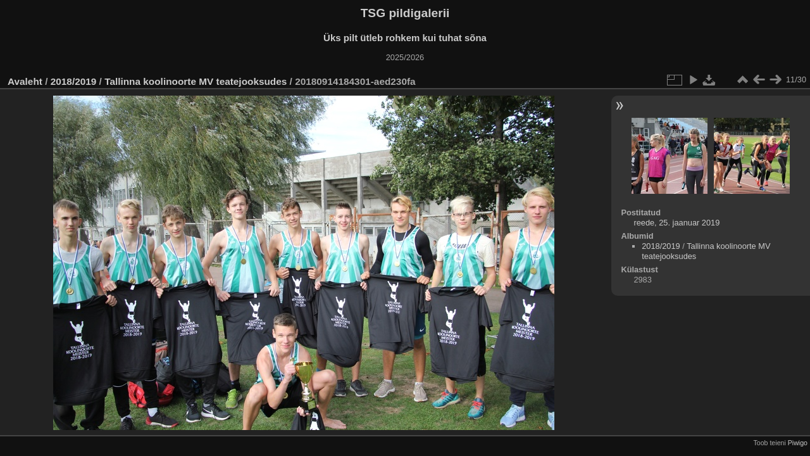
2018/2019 (74, 81)
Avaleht (25, 81)
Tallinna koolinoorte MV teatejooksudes (195, 81)
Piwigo (797, 442)
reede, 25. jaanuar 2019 (676, 222)
